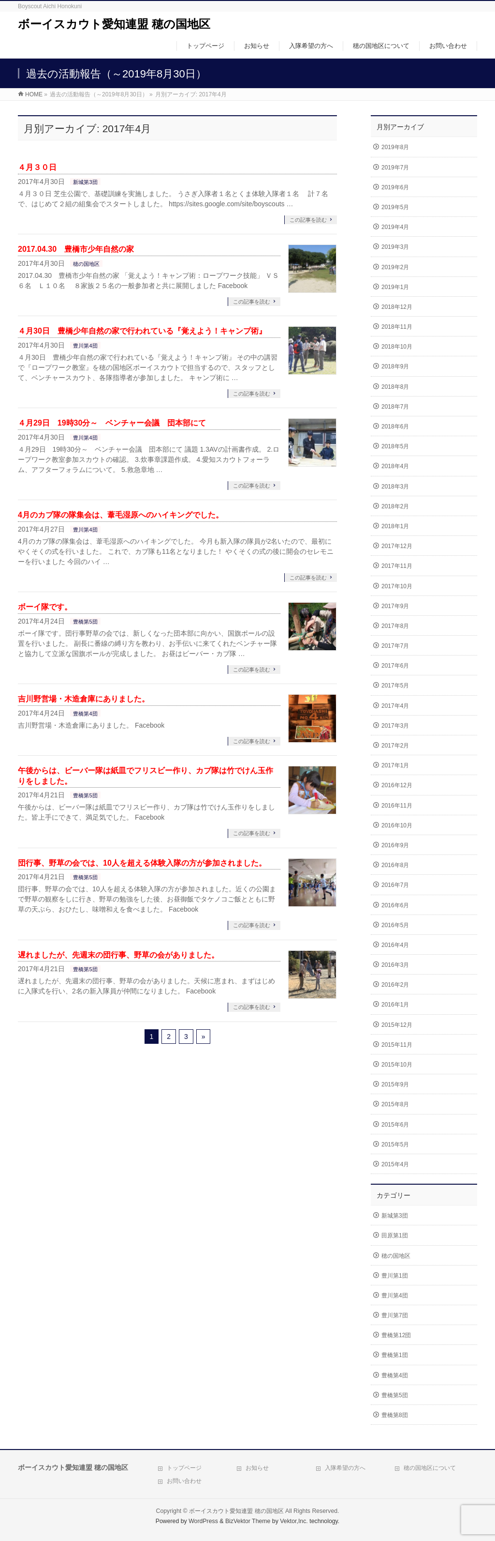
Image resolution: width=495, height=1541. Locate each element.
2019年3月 (395, 247)
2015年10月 (396, 1064)
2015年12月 (396, 1025)
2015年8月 (395, 1104)
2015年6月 (395, 1124)
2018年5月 (395, 446)
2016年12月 (396, 785)
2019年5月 (395, 207)
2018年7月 (395, 406)
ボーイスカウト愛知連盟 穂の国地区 (114, 24)
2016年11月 (396, 805)
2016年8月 (395, 865)
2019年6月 (395, 187)
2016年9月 (395, 845)
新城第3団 (85, 182)
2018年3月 (395, 486)
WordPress (203, 1521)
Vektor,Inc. (294, 1521)
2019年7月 (395, 167)
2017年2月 (395, 745)
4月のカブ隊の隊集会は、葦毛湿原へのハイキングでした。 (120, 515)
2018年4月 (395, 466)
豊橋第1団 (394, 1355)
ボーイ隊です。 (45, 607)
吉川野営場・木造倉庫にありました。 (83, 699)
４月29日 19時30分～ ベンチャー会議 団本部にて (112, 423)
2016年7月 (395, 885)
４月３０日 (37, 167)
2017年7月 (395, 645)
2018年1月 (395, 526)
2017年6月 (395, 665)
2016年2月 (395, 984)
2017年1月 (395, 765)
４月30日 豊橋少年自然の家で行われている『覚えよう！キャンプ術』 (142, 331)
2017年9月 (395, 606)
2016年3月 (395, 964)
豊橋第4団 (85, 714)
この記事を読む (308, 220)
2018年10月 (396, 346)
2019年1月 (395, 287)
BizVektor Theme (248, 1521)
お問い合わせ (184, 1481)
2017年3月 (395, 725)
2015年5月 (395, 1144)
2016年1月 (395, 1004)
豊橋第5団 (85, 622)
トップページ (184, 1468)
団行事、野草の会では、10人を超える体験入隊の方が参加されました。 (142, 863)
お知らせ (257, 1468)
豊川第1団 (394, 1275)
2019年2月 (395, 267)
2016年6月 (395, 905)
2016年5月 (395, 925)
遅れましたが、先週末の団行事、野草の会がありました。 (118, 955)
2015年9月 (395, 1084)
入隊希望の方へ (345, 1468)
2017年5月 (395, 685)
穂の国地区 (86, 264)
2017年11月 (396, 566)
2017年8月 (395, 626)
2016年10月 (396, 825)
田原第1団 (394, 1235)
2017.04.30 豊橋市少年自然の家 (76, 249)
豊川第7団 (394, 1315)
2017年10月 (396, 586)
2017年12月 (396, 546)
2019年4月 (395, 227)
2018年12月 (396, 307)
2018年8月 (395, 386)
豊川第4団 (85, 346)
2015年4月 (395, 1164)
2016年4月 (395, 945)
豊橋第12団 (396, 1335)
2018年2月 (395, 506)
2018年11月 (396, 326)
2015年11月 (396, 1044)
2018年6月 (395, 426)
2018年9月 (395, 366)
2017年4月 (395, 705)
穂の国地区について (430, 1468)
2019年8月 (395, 147)
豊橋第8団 (394, 1415)
